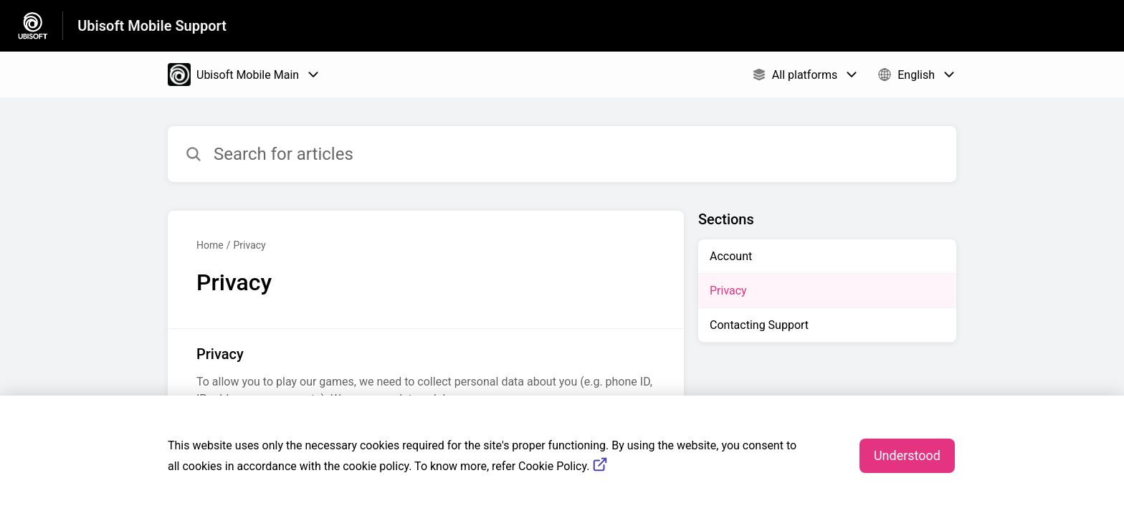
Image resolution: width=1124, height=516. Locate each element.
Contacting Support (759, 325)
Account (731, 256)
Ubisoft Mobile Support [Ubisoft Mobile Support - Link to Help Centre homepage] (152, 25)
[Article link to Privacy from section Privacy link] (425, 375)
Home (210, 245)
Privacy (249, 245)
